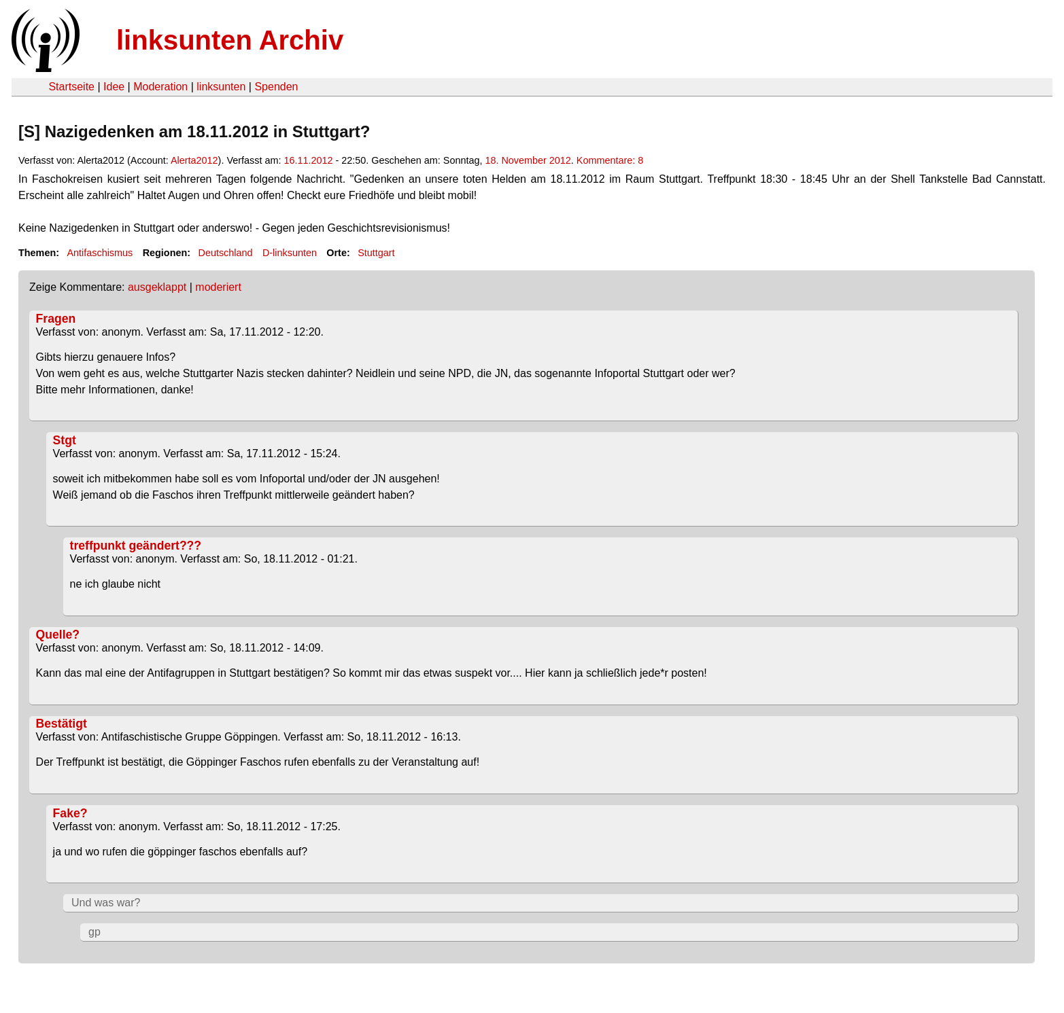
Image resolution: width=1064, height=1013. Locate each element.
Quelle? (58, 634)
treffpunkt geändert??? (136, 545)
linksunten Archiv (229, 40)
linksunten (220, 86)
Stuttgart (376, 252)
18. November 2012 (527, 160)
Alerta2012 (194, 160)
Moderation (160, 86)
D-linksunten (289, 252)
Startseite (71, 86)
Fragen (56, 318)
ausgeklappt (157, 287)
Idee (113, 86)
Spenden (276, 86)
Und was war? (105, 902)
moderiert (218, 287)
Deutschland (226, 252)
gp (94, 932)
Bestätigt (61, 723)
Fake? (70, 813)
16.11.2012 (308, 160)
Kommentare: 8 (610, 160)
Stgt (64, 440)
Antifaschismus (100, 252)
